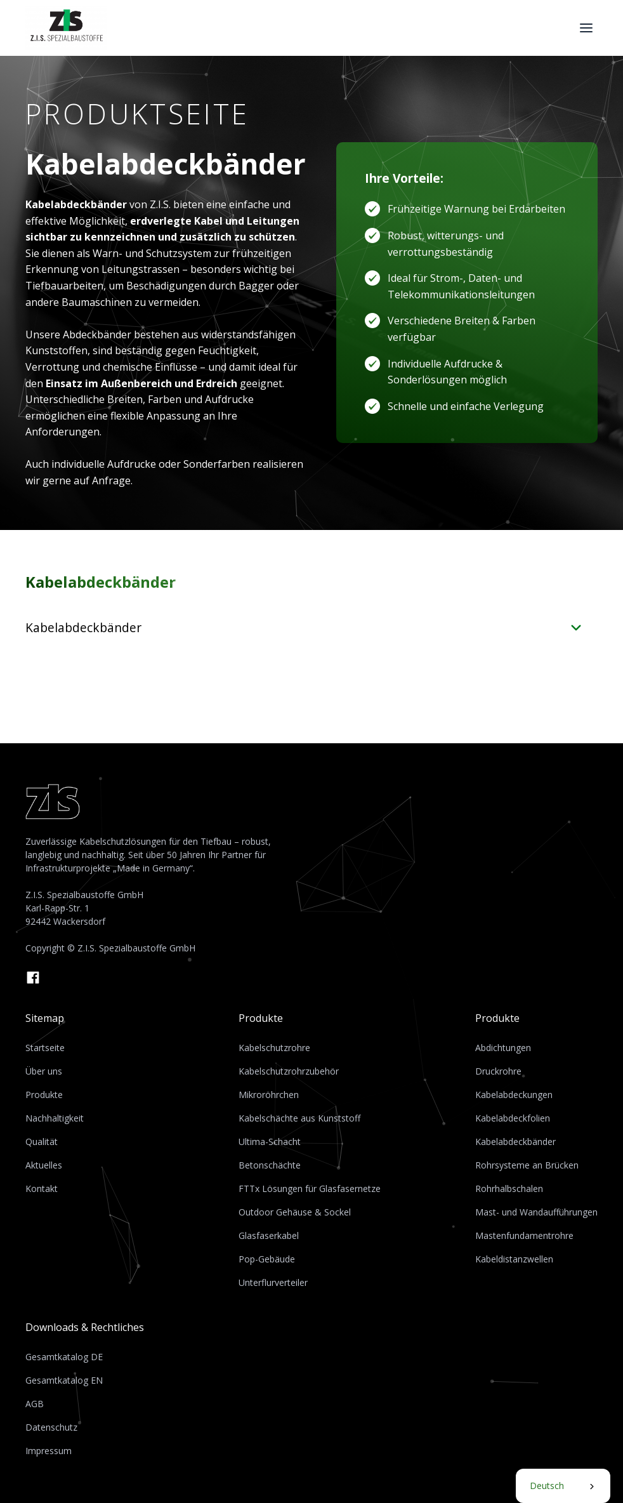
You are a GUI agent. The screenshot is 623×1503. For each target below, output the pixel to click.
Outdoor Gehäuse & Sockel (295, 1212)
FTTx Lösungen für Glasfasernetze (310, 1188)
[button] (586, 27)
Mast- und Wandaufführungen (536, 1212)
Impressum (48, 1451)
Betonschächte (270, 1165)
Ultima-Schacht (270, 1142)
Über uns (43, 1071)
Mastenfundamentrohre (524, 1235)
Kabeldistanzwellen (514, 1259)
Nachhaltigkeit (54, 1118)
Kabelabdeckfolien (512, 1118)
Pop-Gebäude (267, 1259)
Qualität (41, 1142)
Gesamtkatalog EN (64, 1380)
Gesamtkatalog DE (64, 1357)
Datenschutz (51, 1427)
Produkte (44, 1095)
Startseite (45, 1048)
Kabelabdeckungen (514, 1095)
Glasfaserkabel (269, 1235)
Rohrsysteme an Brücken (527, 1165)
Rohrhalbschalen (509, 1188)
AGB (34, 1404)
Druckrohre (498, 1071)
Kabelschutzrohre (274, 1048)
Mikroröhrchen (269, 1095)
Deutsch (547, 1486)
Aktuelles (43, 1165)
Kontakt (41, 1188)
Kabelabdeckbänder (515, 1142)
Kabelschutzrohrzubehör (289, 1071)
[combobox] (563, 1486)
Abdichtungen (503, 1048)
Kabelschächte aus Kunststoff (299, 1118)
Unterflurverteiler (273, 1282)
